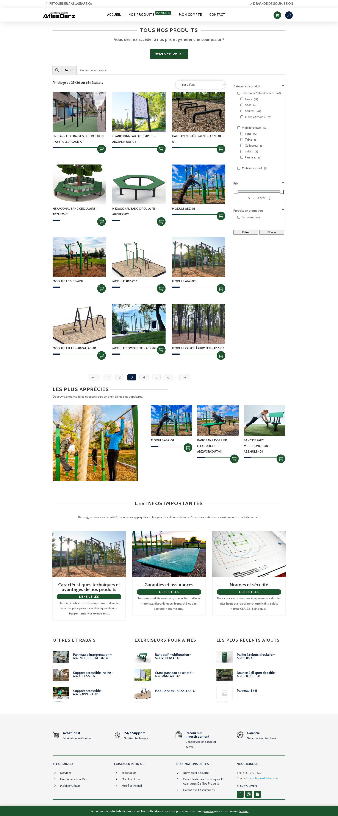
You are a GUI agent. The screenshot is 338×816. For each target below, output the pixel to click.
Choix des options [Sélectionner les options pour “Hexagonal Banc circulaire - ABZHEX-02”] (161, 221)
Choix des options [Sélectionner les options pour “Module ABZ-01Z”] (161, 288)
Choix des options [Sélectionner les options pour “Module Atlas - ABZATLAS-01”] (101, 355)
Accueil (114, 15)
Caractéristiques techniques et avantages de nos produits (89, 587)
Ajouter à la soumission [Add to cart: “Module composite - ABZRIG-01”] (161, 350)
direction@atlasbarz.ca (263, 778)
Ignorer (244, 811)
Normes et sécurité (249, 585)
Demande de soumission (273, 4)
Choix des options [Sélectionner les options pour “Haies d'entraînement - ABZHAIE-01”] (221, 149)
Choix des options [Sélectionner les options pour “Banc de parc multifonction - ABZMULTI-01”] (281, 459)
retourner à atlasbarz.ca (70, 4)
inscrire (209, 811)
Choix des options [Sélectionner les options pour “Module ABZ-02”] (221, 288)
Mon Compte (190, 15)
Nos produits (149, 14)
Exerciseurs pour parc (74, 779)
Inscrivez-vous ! (169, 53)
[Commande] (200, 84)
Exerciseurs (129, 773)
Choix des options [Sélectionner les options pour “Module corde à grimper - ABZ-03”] (221, 355)
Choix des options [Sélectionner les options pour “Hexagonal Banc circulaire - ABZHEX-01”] (101, 221)
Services (66, 773)
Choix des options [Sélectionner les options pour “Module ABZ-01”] (221, 216)
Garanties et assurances (168, 585)
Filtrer (246, 232)
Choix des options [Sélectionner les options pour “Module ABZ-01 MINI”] (101, 288)
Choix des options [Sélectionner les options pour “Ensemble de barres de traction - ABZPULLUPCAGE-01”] (101, 149)
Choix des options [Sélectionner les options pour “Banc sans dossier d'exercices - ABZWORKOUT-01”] (234, 459)
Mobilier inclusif (132, 786)
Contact (217, 15)
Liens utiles (89, 597)
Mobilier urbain (70, 786)
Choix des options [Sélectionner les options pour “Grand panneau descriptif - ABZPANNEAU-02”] (161, 149)
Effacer (272, 232)
